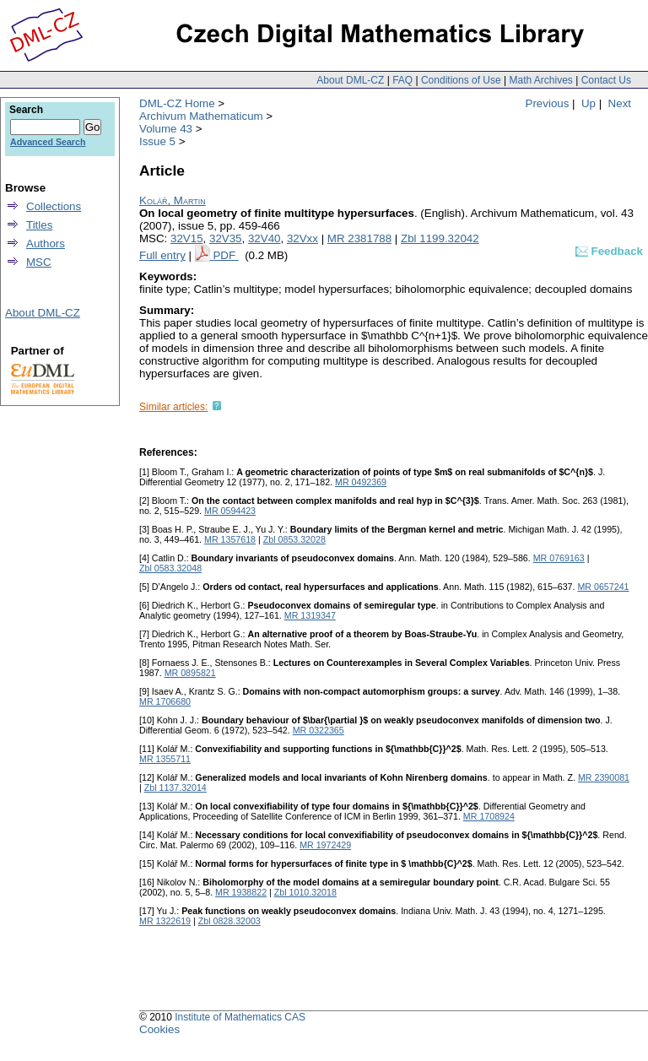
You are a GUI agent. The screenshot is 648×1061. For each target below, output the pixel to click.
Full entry (162, 255)
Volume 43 (165, 128)
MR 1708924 (489, 816)
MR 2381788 (359, 238)
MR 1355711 (165, 759)
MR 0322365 (318, 730)
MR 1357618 (230, 539)
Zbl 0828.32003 (229, 921)
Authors (45, 243)
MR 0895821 (190, 673)
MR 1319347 (310, 615)
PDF (225, 255)
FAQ (402, 80)
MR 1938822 (241, 892)
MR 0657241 (603, 587)
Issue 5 (157, 141)
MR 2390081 (603, 777)
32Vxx (302, 238)
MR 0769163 (559, 558)
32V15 (186, 238)
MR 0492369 (360, 482)
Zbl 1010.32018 (305, 892)
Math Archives (540, 80)
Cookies (159, 1029)
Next (619, 103)
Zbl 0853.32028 (294, 539)
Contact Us (606, 80)
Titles (39, 225)
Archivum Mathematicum (201, 116)
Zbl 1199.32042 (440, 238)
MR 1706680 (165, 701)
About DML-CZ (350, 80)
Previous (548, 103)
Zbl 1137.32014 (175, 787)
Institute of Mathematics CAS (240, 1017)
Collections (53, 206)
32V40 (264, 238)
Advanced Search (47, 142)
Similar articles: (173, 407)
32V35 (225, 238)
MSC (38, 262)
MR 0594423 (230, 511)
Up (588, 103)
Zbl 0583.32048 (170, 568)
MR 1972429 (325, 845)
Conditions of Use (461, 80)
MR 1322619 (165, 921)
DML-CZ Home (177, 103)
